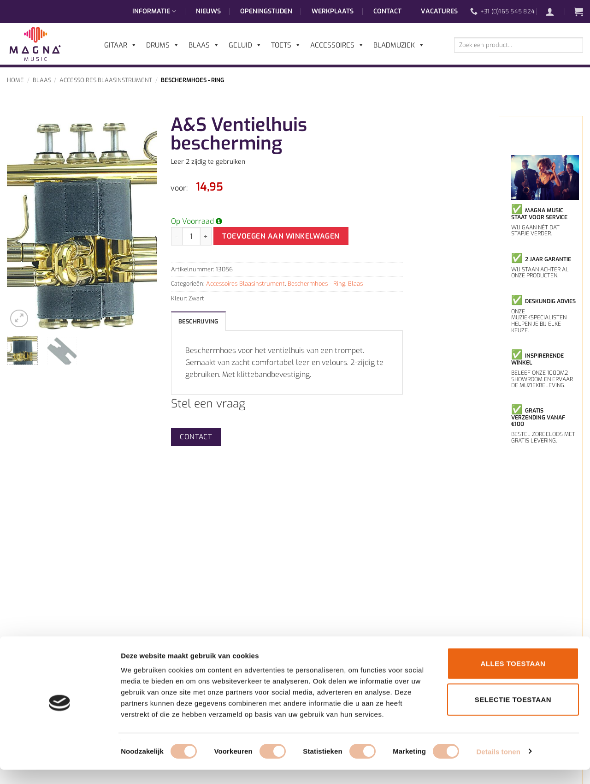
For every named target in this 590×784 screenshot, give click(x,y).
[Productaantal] (191, 236)
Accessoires (337, 45)
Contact (387, 11)
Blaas (42, 80)
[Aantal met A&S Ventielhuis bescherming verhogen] (206, 236)
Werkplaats (333, 11)
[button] (554, 11)
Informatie (154, 11)
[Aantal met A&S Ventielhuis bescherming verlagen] (176, 236)
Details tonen (498, 766)
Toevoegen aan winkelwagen (281, 236)
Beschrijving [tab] (198, 321)
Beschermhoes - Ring (192, 80)
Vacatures (439, 11)
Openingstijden (266, 11)
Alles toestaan (513, 678)
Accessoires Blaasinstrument (105, 80)
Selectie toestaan (513, 714)
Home (15, 80)
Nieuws (208, 11)
